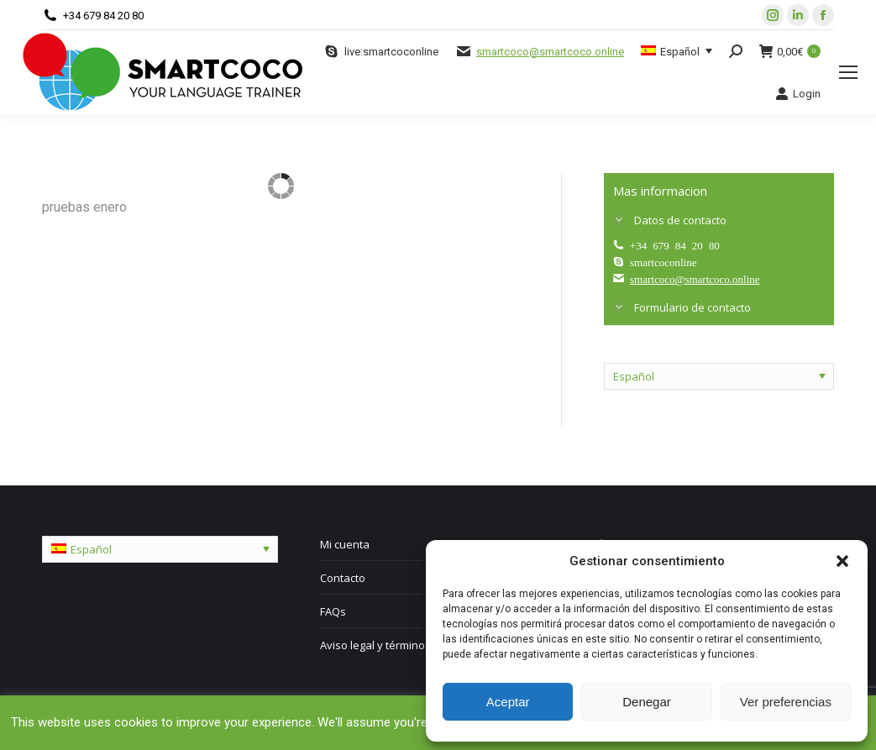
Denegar (646, 702)
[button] (842, 561)
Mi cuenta (345, 544)
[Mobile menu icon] (848, 72)
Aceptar (508, 702)
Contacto (342, 577)
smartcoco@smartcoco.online (550, 51)
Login (798, 93)
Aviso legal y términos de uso (394, 645)
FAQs (333, 611)
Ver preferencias (785, 702)
